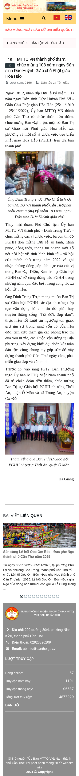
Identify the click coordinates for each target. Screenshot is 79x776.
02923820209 (28, 642)
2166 (28, 82)
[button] (43, 18)
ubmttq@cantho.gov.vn (31, 648)
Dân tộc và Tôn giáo (47, 43)
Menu (15, 18)
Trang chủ (15, 43)
